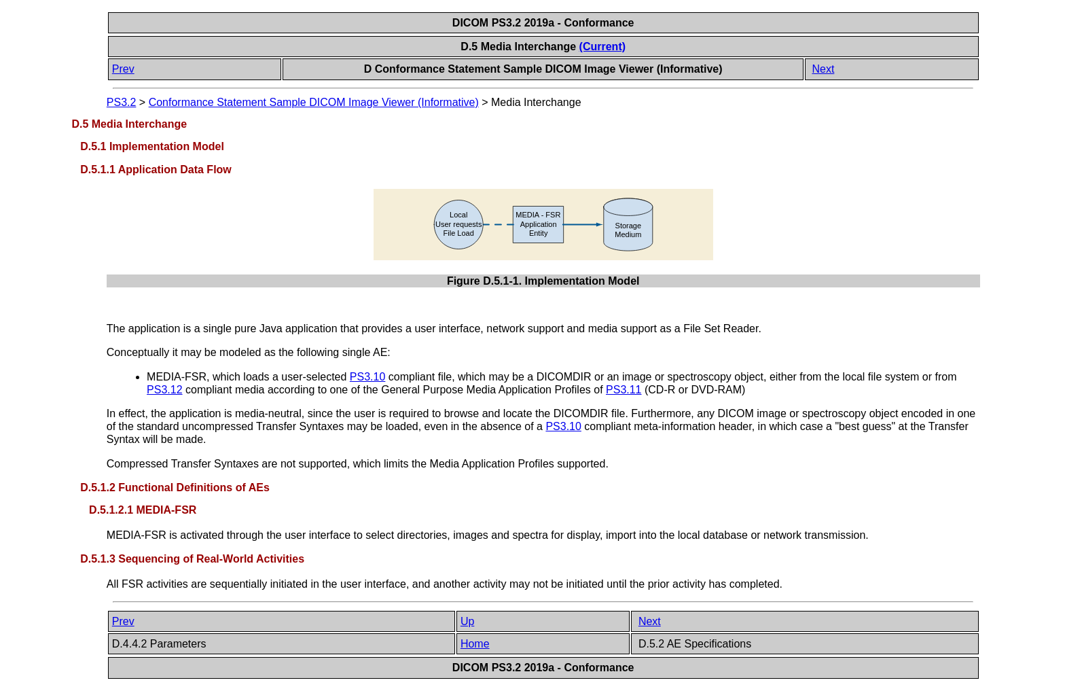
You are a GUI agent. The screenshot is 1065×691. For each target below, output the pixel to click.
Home (475, 644)
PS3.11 (623, 389)
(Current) (602, 46)
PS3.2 (122, 102)
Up (467, 621)
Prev (123, 69)
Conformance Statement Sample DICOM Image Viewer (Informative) (314, 102)
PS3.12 (164, 389)
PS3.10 (367, 377)
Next (823, 69)
